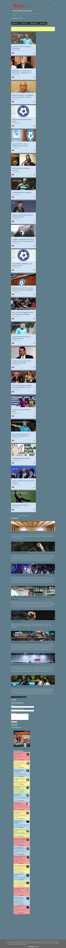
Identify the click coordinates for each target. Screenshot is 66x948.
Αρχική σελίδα (15, 23)
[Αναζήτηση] (54, 4)
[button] (34, 53)
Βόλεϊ (42, 13)
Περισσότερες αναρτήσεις (23, 515)
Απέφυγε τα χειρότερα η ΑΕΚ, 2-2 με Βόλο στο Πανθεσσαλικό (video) (26, 642)
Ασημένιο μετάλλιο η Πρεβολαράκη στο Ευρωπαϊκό (18, 822)
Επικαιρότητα (24, 23)
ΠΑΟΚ (21, 13)
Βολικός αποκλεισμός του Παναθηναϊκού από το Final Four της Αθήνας (19, 771)
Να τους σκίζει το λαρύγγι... (17, 621)
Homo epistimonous (15, 532)
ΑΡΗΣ (45, 13)
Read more (22, 759)
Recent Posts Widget (16, 914)
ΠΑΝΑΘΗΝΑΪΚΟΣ (15, 13)
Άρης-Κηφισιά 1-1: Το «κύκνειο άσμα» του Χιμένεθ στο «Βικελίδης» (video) (27, 686)
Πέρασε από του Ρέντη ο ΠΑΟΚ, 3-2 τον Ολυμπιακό (22, 664)
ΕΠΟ (27, 13)
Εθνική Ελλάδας (33, 23)
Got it (37, 946)
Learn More (31, 946)
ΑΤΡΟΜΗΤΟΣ (20, 15)
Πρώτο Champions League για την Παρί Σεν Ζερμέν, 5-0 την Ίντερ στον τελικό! (28, 575)
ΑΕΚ (24, 13)
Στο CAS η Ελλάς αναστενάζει (20, 881)
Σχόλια (30, 13)
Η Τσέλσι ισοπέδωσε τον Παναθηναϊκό (19, 552)
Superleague (43, 23)
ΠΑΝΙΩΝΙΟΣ (15, 15)
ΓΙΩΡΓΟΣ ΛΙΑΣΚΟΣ (36, 13)
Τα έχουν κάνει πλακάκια (19, 762)
